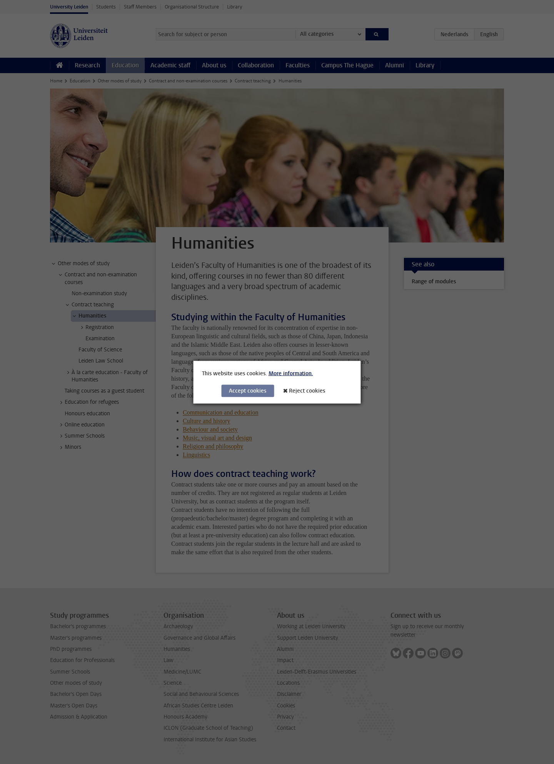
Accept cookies (247, 390)
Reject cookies (307, 390)
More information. (291, 373)
